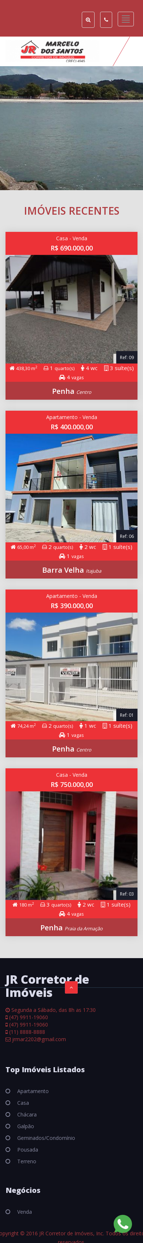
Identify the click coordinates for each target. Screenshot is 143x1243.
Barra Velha (64, 570)
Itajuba (93, 571)
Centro (83, 392)
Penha (64, 391)
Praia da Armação (84, 928)
